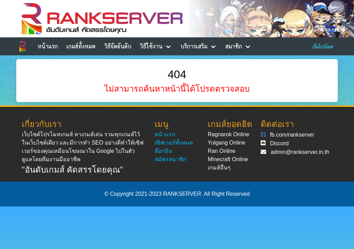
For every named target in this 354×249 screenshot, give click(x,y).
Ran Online (221, 151)
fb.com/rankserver (292, 135)
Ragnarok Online (228, 134)
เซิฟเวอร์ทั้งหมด (174, 143)
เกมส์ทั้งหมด (80, 46)
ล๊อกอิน (163, 151)
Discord (279, 143)
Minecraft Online (228, 159)
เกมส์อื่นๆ (219, 167)
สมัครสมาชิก (170, 159)
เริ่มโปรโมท (323, 46)
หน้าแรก (48, 46)
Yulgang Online (226, 143)
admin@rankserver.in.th (300, 152)
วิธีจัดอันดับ (117, 46)
